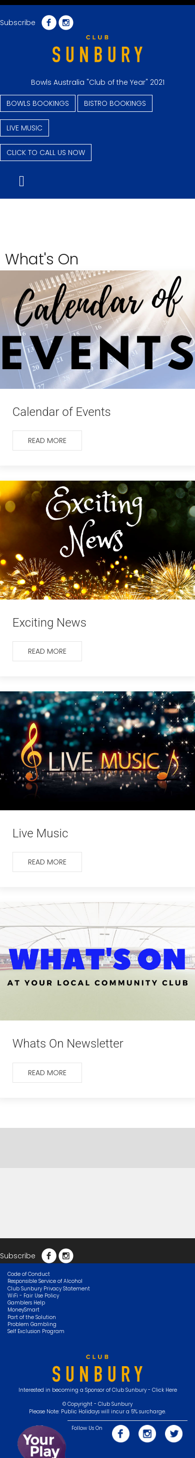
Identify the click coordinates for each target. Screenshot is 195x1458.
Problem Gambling (32, 1324)
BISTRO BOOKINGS (115, 103)
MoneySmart (24, 1310)
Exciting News (49, 623)
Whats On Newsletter (68, 1044)
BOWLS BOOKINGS (37, 103)
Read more (47, 440)
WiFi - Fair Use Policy (33, 1295)
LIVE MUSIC (24, 128)
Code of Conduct (29, 1274)
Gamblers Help (26, 1302)
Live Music (40, 833)
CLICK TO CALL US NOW (45, 153)
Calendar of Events (61, 412)
